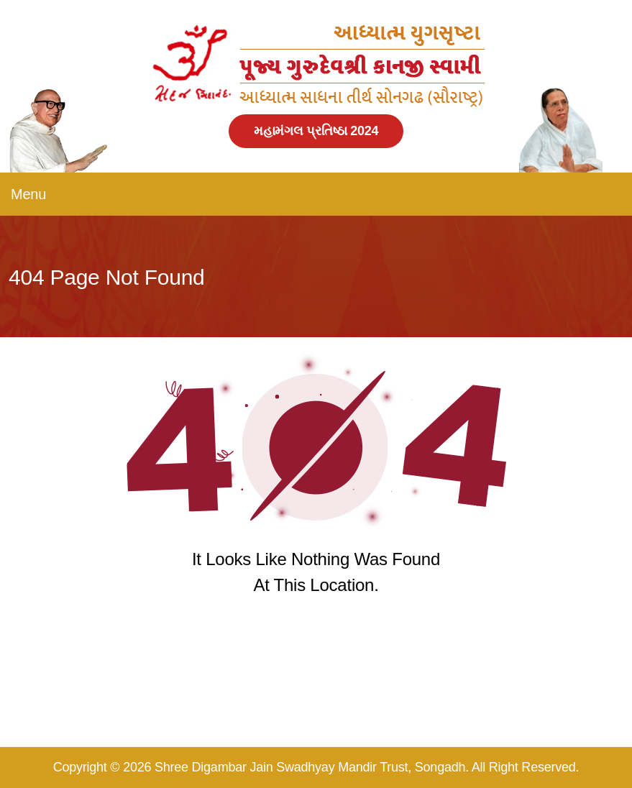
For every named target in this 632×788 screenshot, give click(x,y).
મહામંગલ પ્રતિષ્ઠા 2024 (316, 131)
